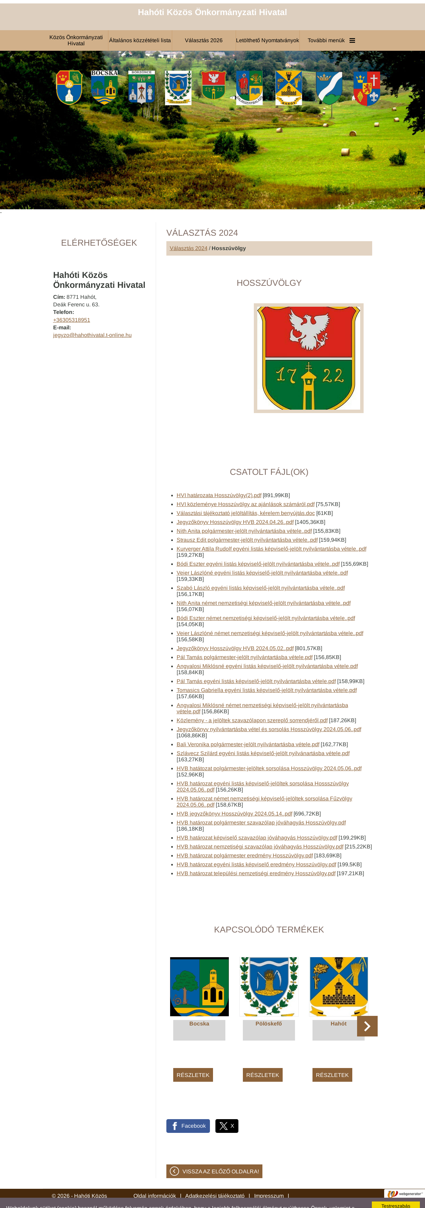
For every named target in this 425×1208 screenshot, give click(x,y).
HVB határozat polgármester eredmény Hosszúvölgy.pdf (245, 838)
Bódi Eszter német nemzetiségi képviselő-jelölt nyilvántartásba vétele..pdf (266, 601)
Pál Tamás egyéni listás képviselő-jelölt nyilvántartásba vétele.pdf (256, 664)
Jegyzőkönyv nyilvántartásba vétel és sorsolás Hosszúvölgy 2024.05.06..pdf (269, 712)
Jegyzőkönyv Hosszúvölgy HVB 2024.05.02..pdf (235, 631)
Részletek (193, 1058)
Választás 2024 (189, 231)
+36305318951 (71, 303)
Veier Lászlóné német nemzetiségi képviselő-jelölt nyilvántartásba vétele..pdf (270, 616)
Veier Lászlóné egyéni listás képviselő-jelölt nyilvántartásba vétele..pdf (262, 556)
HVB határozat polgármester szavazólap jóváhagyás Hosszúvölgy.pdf (261, 805)
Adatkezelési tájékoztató (215, 1179)
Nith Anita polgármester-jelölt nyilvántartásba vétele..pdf (244, 514)
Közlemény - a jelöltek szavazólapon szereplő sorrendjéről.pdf (252, 703)
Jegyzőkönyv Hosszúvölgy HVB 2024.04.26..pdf (235, 505)
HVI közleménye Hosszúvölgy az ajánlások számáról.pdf (246, 487)
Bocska (199, 1006)
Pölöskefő (269, 1006)
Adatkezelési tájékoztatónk (301, 1197)
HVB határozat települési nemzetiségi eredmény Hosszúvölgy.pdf (256, 856)
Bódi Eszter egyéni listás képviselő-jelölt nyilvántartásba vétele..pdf (258, 547)
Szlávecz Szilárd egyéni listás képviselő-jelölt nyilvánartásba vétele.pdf (263, 736)
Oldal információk (154, 1179)
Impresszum (269, 1179)
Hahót (338, 1006)
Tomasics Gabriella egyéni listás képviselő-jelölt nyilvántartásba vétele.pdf (267, 673)
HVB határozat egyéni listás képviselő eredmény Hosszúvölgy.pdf (256, 847)
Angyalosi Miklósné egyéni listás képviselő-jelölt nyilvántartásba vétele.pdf (267, 649)
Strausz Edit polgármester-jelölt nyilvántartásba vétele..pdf (247, 523)
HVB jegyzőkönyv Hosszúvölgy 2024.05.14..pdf (234, 796)
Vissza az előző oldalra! (220, 1154)
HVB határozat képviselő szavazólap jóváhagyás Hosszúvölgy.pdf (257, 820)
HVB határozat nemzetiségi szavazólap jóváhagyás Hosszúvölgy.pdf (260, 829)
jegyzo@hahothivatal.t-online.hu (92, 318)
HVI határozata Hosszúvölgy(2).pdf (219, 478)
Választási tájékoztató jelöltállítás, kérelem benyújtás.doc (246, 496)
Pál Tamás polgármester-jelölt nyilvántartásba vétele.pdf (244, 640)
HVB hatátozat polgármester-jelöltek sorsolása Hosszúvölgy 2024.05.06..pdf (269, 751)
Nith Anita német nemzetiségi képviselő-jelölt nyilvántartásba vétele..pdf (264, 586)
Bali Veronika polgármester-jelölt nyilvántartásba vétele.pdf (248, 727)
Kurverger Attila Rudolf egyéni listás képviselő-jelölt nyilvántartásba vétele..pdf (271, 532)
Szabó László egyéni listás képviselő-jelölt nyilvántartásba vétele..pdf (261, 571)
